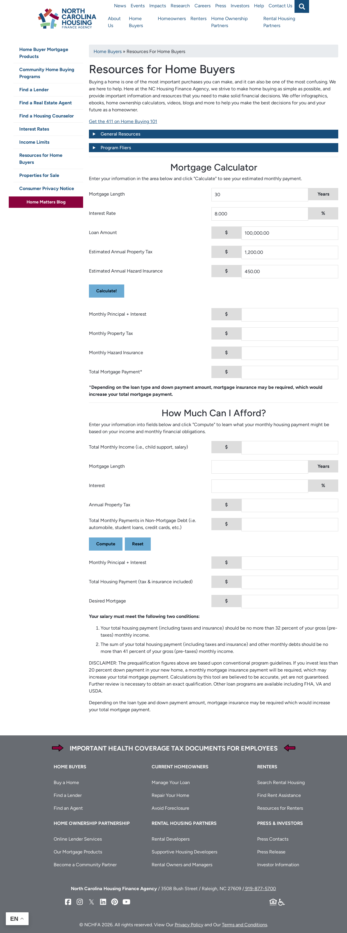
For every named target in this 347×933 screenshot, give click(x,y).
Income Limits (34, 142)
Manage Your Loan (171, 782)
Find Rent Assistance (279, 795)
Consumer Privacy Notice (46, 188)
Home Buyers (136, 22)
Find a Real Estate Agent (45, 103)
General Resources (120, 134)
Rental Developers (171, 839)
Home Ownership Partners (229, 22)
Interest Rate (102, 213)
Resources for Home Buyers (40, 158)
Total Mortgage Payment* (115, 372)
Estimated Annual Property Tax (121, 251)
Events (138, 5)
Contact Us (280, 5)
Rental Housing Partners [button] (184, 823)
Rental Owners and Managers (182, 864)
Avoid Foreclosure (170, 808)
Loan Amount (103, 232)
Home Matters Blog (46, 202)
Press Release (271, 852)
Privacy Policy (189, 924)
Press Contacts (272, 839)
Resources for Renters (280, 808)
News (120, 5)
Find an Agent (68, 808)
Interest (97, 485)
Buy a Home (66, 782)
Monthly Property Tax (111, 333)
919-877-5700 (260, 888)
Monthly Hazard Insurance (116, 352)
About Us (114, 22)
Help (259, 5)
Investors (240, 5)
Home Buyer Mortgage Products (43, 53)
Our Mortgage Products (78, 852)
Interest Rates (34, 129)
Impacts (157, 5)
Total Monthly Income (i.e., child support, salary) (138, 447)
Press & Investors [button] (280, 823)
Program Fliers (116, 147)
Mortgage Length (107, 194)
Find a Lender (34, 89)
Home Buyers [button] (70, 766)
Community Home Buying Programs (46, 73)
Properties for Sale (39, 175)
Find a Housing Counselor (46, 116)
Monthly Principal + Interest (117, 314)
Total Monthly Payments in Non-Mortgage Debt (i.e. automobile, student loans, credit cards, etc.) (142, 524)
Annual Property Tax (109, 504)
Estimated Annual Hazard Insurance (126, 271)
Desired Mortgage (107, 601)
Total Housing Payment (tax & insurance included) (141, 581)
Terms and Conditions (244, 924)
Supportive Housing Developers (184, 852)
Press (220, 5)
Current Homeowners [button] (180, 766)
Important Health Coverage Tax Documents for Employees (174, 748)
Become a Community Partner (85, 864)
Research (180, 5)
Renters (198, 18)
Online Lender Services (78, 839)
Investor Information (278, 864)
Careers (202, 5)
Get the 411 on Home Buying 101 (123, 121)
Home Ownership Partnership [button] (92, 823)
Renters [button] (267, 766)
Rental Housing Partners (279, 22)
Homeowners (172, 18)
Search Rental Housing (281, 782)
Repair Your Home (170, 795)
